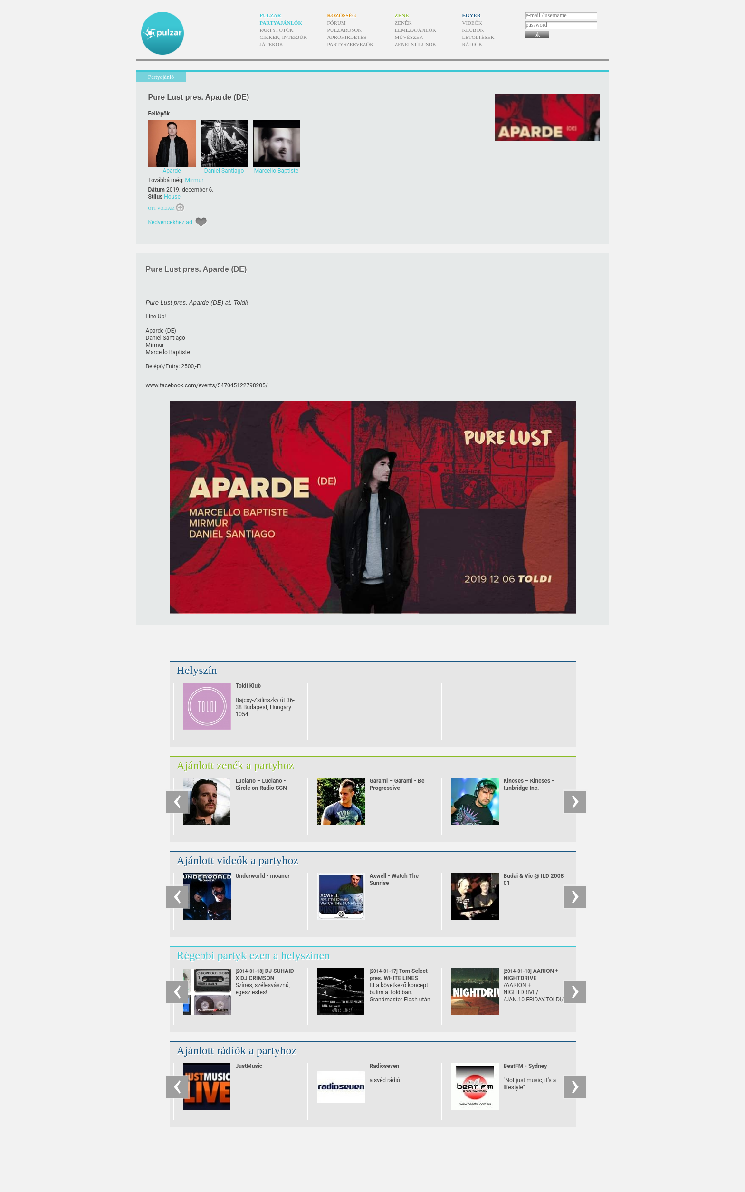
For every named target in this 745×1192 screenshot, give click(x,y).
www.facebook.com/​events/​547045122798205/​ (207, 385)
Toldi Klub (248, 686)
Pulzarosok (344, 30)
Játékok (272, 44)
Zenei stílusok (416, 44)
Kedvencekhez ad (170, 222)
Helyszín (197, 670)
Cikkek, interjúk (283, 37)
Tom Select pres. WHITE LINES (399, 978)
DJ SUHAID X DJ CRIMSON (265, 978)
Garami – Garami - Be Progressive (397, 784)
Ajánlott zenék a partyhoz (235, 765)
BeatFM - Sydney (525, 1066)
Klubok (473, 30)
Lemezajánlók (415, 30)
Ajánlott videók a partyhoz (238, 860)
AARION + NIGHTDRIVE (531, 978)
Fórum (336, 23)
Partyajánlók (281, 23)
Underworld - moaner (263, 876)
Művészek (409, 37)
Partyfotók (277, 30)
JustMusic (249, 1066)
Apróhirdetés (347, 37)
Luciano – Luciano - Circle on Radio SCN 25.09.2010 (261, 788)
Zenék (403, 23)
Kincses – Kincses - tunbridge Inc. (529, 784)
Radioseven (385, 1066)
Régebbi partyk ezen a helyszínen (253, 955)
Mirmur (194, 180)
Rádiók (472, 44)
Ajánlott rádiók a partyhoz (237, 1050)
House (172, 196)
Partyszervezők (350, 44)
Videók (472, 23)
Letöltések (478, 37)
